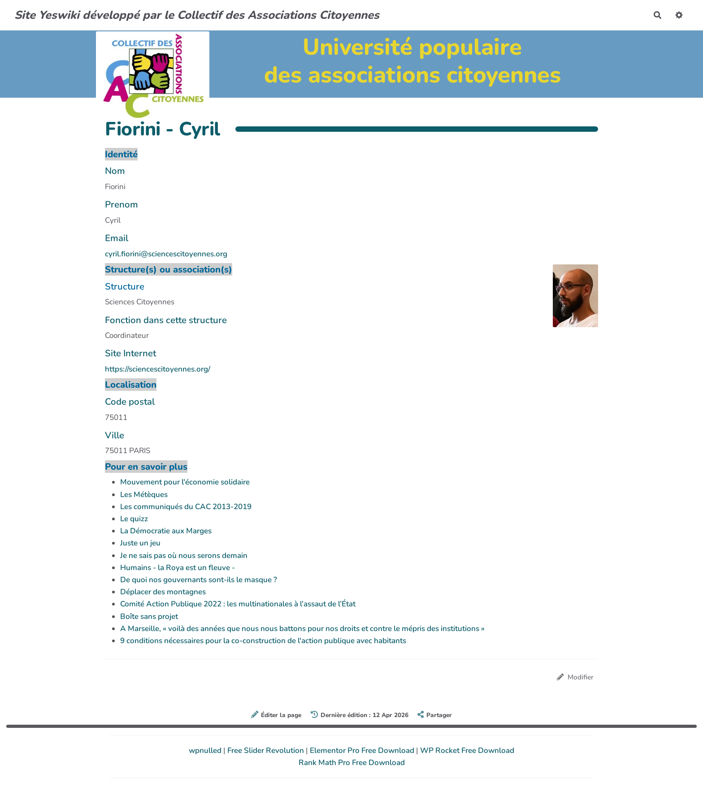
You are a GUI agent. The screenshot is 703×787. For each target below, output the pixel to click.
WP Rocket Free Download (467, 750)
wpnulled (206, 750)
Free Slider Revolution (266, 750)
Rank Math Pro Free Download (352, 762)
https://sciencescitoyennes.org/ (157, 369)
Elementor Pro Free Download (363, 750)
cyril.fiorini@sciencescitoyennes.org (166, 254)
